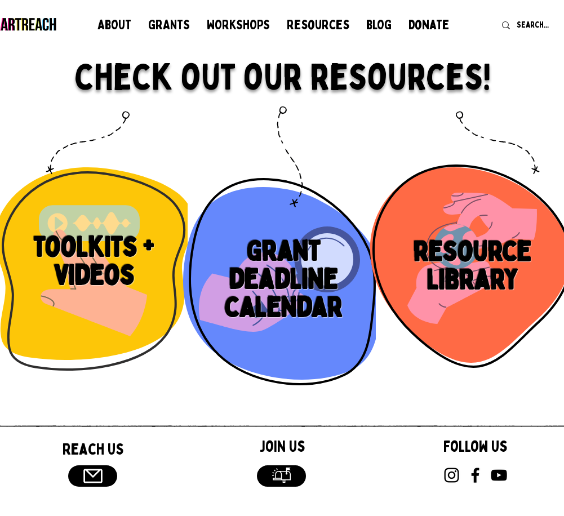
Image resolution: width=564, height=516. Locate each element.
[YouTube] (499, 475)
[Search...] (534, 25)
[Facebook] (475, 475)
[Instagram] (451, 475)
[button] (114, 25)
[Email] (92, 476)
